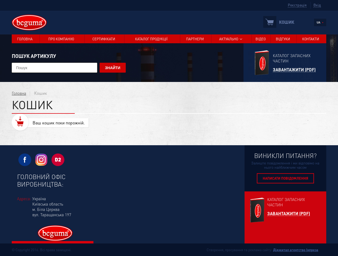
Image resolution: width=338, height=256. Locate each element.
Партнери (195, 39)
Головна (25, 39)
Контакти (310, 39)
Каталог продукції (151, 39)
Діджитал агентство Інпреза (295, 249)
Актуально (228, 39)
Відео (261, 39)
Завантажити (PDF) (294, 70)
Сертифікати (103, 39)
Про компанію (61, 39)
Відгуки (283, 39)
